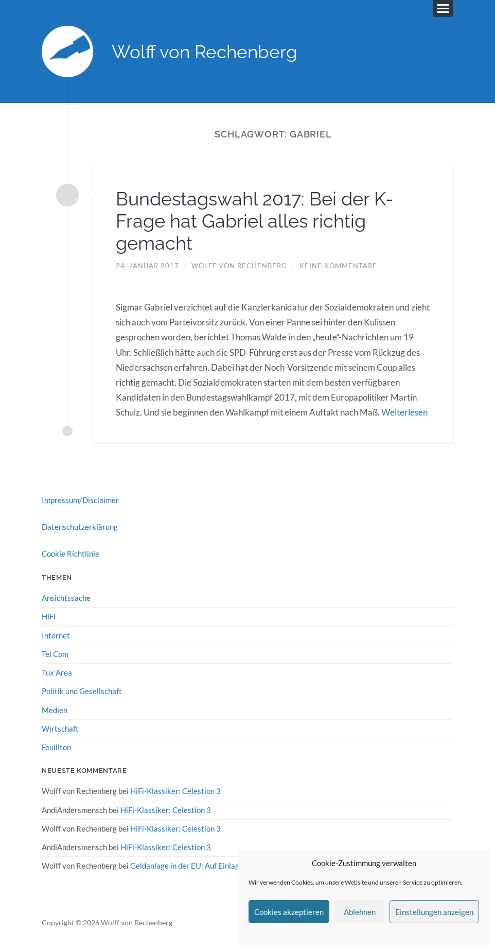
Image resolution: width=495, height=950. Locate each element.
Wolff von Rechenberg (204, 51)
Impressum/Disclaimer (80, 500)
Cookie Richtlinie (70, 553)
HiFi (49, 616)
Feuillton (56, 747)
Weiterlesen (404, 412)
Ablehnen (360, 912)
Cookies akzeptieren (289, 912)
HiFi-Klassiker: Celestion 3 (175, 791)
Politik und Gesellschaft (82, 691)
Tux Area (57, 672)
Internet (56, 635)
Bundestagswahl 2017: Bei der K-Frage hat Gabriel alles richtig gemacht (254, 221)
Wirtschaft (60, 728)
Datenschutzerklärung (80, 526)
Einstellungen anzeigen (434, 912)
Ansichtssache (66, 597)
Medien (54, 710)
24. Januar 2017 (147, 266)
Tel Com (55, 654)
